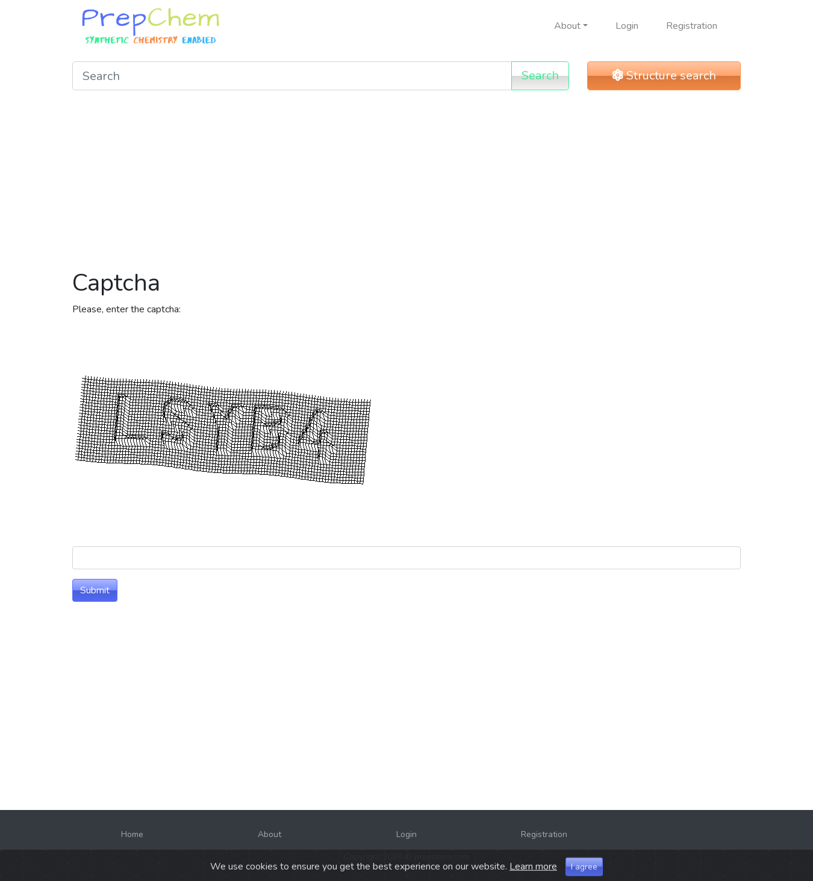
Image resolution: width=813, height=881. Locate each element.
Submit (95, 590)
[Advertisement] (406, 184)
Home (132, 834)
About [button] (567, 25)
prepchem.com (442, 856)
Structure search (664, 75)
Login (626, 25)
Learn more (533, 874)
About (269, 834)
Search (540, 75)
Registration (691, 25)
